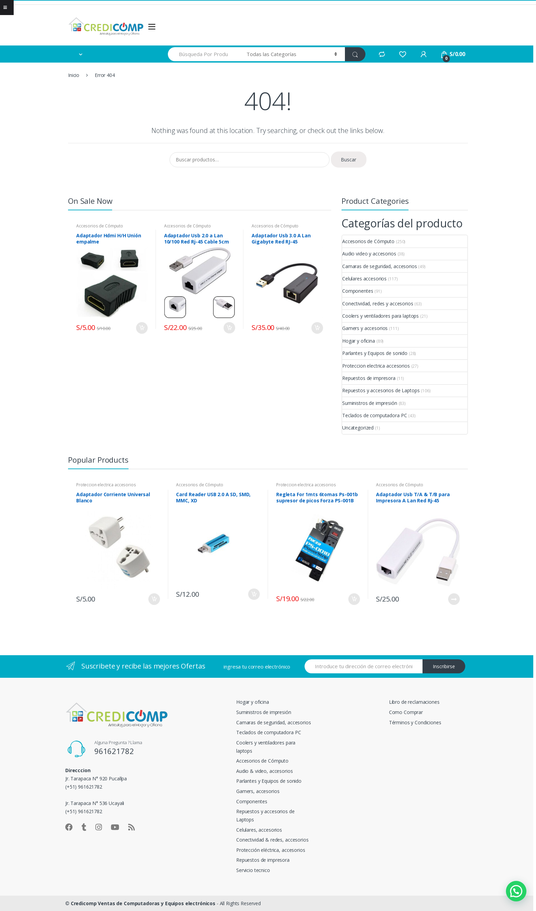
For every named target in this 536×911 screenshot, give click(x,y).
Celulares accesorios (364, 278)
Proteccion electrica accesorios (376, 365)
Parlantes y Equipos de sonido (374, 353)
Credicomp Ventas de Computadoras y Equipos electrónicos (143, 903)
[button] (516, 891)
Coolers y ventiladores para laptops (380, 316)
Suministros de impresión (369, 403)
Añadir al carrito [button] (141, 328)
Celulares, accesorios (259, 830)
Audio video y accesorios (369, 253)
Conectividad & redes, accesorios (272, 839)
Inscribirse (444, 666)
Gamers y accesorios (365, 328)
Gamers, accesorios (257, 791)
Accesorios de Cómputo (99, 226)
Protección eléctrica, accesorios (270, 850)
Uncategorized (358, 427)
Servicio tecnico (253, 870)
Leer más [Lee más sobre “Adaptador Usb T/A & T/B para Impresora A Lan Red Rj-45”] (453, 599)
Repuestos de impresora (369, 378)
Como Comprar (406, 712)
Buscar (348, 159)
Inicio (73, 75)
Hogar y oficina (358, 341)
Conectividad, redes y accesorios (377, 303)
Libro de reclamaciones (414, 702)
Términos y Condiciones (415, 722)
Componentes (357, 291)
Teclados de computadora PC (374, 415)
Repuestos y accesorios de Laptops (380, 390)
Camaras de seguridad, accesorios (379, 266)
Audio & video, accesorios (264, 771)
